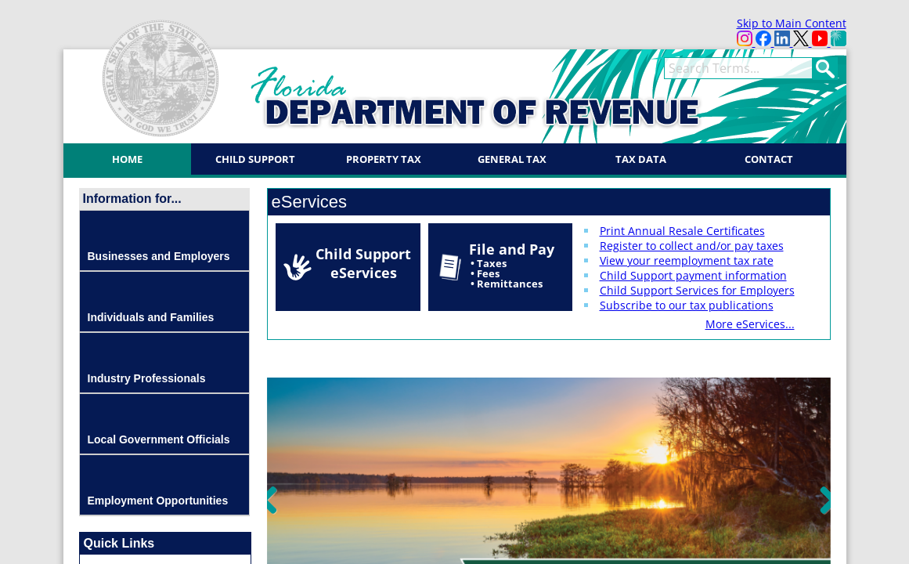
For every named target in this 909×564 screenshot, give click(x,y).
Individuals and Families (151, 317)
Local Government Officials (159, 439)
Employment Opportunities (158, 500)
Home (127, 159)
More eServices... (750, 323)
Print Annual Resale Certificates (682, 230)
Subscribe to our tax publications (687, 305)
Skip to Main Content (791, 23)
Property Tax (383, 159)
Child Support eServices (363, 263)
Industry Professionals (147, 378)
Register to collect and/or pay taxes (692, 245)
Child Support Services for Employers (697, 290)
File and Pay (511, 265)
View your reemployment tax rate (687, 260)
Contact (769, 159)
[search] (738, 68)
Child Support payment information (693, 275)
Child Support (255, 159)
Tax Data (640, 159)
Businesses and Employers (159, 256)
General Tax (512, 159)
